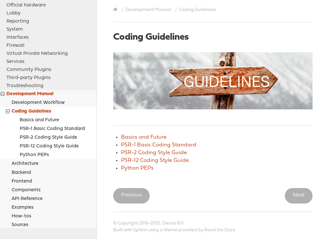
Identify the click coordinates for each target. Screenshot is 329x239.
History (14, 224)
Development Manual (27, 53)
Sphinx (140, 230)
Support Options (25, 207)
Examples (23, 166)
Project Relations (25, 191)
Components (26, 148)
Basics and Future (39, 78)
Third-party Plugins (28, 36)
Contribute (18, 216)
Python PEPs (34, 113)
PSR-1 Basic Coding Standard (52, 87)
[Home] (116, 9)
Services (15, 20)
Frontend (22, 139)
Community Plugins (28, 28)
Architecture (25, 122)
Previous (131, 195)
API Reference (27, 157)
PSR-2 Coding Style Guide (48, 96)
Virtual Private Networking (37, 12)
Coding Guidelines (28, 70)
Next (298, 195)
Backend (21, 131)
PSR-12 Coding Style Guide (49, 104)
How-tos (21, 174)
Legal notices (21, 199)
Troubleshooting (24, 44)
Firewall (15, 4)
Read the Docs (219, 230)
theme (170, 230)
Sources (20, 183)
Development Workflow (38, 61)
